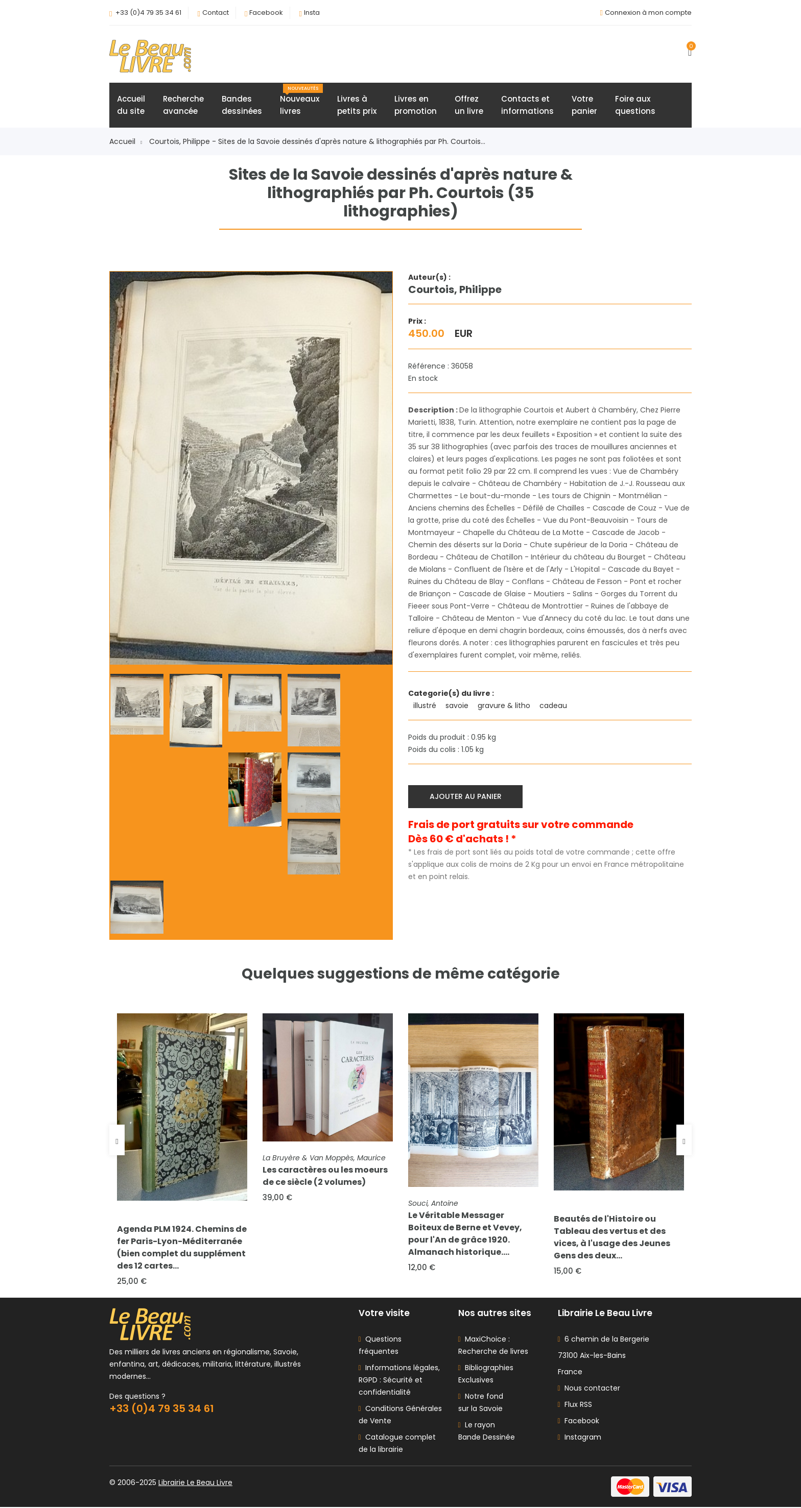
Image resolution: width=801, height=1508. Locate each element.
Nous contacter (589, 1389)
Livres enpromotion (415, 105)
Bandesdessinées (242, 105)
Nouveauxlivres (301, 100)
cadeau (554, 706)
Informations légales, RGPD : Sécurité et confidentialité (399, 1381)
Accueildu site (131, 105)
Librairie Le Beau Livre (195, 1483)
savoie (457, 706)
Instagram (579, 1438)
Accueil (125, 142)
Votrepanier (584, 105)
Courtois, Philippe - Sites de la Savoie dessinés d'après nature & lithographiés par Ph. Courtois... (317, 142)
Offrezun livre (469, 105)
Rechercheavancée (183, 105)
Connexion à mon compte (648, 12)
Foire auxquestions (635, 105)
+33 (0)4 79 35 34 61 (148, 12)
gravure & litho (505, 706)
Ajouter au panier (466, 796)
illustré (425, 706)
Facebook (266, 12)
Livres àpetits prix (356, 105)
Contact (215, 12)
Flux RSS (575, 1405)
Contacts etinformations (527, 105)
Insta (312, 12)
